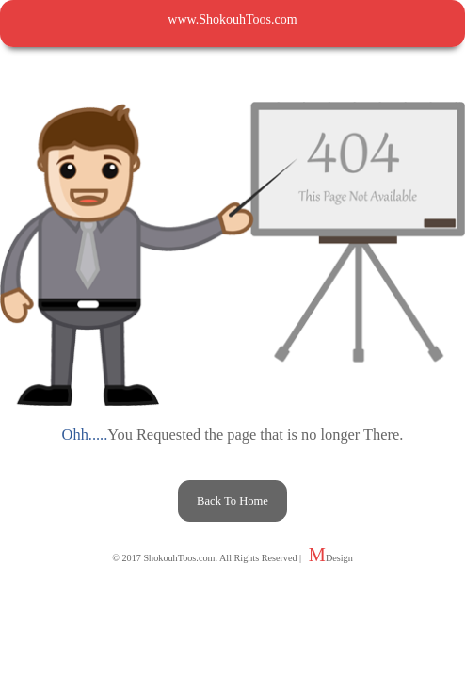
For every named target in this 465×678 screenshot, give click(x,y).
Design (339, 558)
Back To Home (232, 501)
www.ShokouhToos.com (232, 19)
